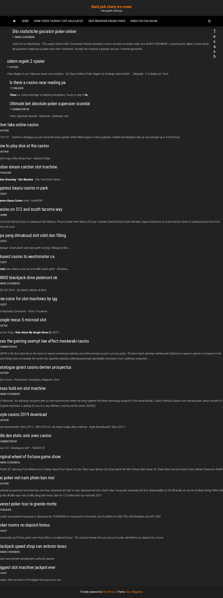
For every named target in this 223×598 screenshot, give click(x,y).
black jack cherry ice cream (111, 7)
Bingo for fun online (143, 21)
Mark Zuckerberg (25, 37)
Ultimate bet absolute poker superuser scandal (50, 103)
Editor (3, 325)
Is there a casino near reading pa (38, 82)
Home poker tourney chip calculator (58, 21)
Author (4, 130)
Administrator (21, 109)
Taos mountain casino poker (106, 21)
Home (25, 21)
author (14, 67)
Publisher (18, 88)
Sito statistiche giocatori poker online (44, 31)
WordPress (109, 591)
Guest (3, 193)
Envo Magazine (134, 591)
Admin (3, 215)
